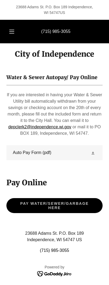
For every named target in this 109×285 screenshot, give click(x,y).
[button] (11, 31)
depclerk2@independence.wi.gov (39, 127)
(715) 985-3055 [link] (55, 31)
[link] (54, 54)
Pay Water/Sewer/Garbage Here (54, 205)
